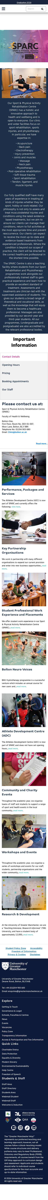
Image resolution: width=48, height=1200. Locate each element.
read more (15, 628)
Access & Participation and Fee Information (22, 1039)
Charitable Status (10, 1049)
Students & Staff (13, 1078)
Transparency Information (14, 1035)
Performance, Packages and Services (23, 492)
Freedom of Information (24, 951)
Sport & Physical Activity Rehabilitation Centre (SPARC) (23, 410)
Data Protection (9, 1053)
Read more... (42, 444)
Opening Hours (11, 365)
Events (5, 1023)
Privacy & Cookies (17, 954)
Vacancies (7, 1027)
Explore (7, 1000)
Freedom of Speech (11, 1074)
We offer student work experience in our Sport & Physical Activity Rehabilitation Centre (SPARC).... (23, 624)
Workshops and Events (19, 852)
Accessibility (36, 948)
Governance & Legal (12, 1011)
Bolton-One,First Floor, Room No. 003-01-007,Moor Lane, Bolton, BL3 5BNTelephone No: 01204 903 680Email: (18, 426)
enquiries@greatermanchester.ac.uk (25, 991)
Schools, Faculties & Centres (15, 1015)
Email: (22, 991)
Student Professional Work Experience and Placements (22, 612)
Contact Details (11, 357)
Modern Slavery (9, 1062)
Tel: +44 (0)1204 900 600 (13, 987)
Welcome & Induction (12, 1105)
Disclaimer (35, 954)
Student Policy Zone (16, 948)
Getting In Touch (10, 1007)
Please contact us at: (22, 404)
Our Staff (7, 390)
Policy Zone (7, 1031)
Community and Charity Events (19, 792)
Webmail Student (10, 1096)
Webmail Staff (9, 1100)
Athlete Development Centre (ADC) (23, 733)
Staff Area (7, 1084)
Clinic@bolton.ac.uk (17, 432)
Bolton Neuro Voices (17, 669)
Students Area (9, 1092)
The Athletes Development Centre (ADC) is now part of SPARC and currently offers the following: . (24, 504)
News (4, 1019)
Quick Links (10, 1043)
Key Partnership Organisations (14, 550)
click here (16, 507)
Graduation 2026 (24, 2)
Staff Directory (9, 1088)
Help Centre (7, 1070)
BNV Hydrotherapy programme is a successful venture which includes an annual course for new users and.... (23, 683)
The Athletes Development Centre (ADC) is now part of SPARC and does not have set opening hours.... (24, 745)
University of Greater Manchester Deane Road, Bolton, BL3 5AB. (17, 980)
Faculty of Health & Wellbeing (16, 417)
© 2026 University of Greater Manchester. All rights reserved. (23, 1179)
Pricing (6, 373)
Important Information (24, 342)
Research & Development (20, 914)
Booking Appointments (15, 381)
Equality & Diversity (11, 1058)
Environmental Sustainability (15, 1066)
